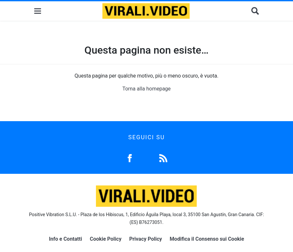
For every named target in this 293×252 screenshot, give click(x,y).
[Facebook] (130, 157)
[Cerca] (255, 11)
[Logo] (146, 11)
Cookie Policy (105, 239)
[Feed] (163, 157)
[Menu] (37, 11)
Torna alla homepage (146, 89)
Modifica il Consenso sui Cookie (207, 239)
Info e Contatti (65, 239)
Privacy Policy (145, 239)
